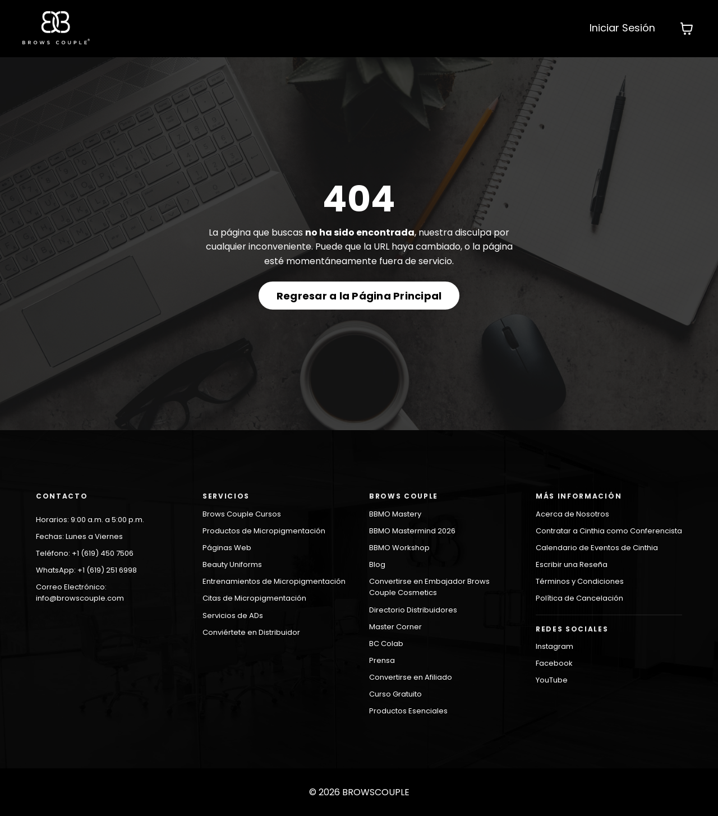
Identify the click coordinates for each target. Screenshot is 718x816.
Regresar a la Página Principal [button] (359, 296)
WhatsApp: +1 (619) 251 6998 (86, 570)
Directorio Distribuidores (413, 610)
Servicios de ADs (232, 615)
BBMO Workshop (399, 547)
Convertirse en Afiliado (410, 677)
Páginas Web (226, 547)
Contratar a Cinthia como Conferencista (609, 530)
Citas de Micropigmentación (254, 598)
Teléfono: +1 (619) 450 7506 (85, 553)
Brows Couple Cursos (241, 514)
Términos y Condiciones (580, 581)
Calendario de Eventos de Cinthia (597, 547)
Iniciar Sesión (622, 28)
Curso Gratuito (395, 694)
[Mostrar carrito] (687, 29)
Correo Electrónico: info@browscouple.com (80, 592)
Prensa (382, 660)
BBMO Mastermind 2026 (412, 530)
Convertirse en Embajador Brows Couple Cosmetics (429, 587)
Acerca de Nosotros (572, 514)
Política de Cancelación (579, 598)
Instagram (554, 646)
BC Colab (386, 643)
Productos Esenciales (408, 711)
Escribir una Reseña (571, 564)
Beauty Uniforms (232, 564)
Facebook (554, 663)
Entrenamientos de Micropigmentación (274, 581)
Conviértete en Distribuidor (251, 632)
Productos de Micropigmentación (263, 530)
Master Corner (395, 626)
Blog (377, 564)
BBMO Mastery (395, 514)
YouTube (552, 680)
